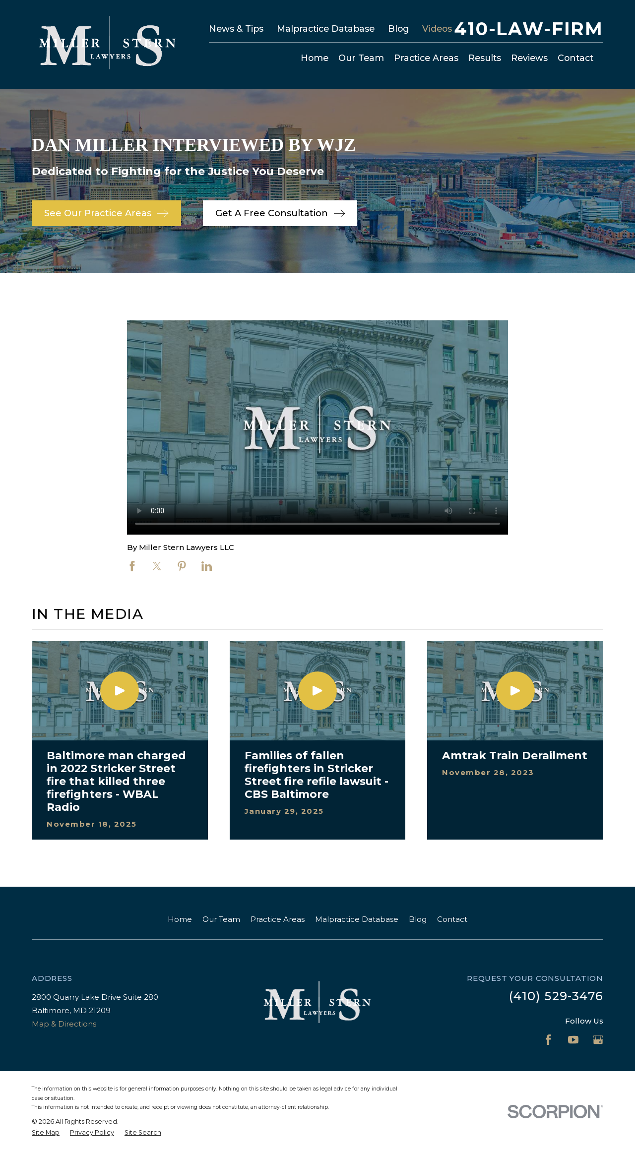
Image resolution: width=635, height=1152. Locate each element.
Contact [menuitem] (575, 58)
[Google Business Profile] (598, 1039)
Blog (398, 28)
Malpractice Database (326, 28)
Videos (437, 28)
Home (180, 919)
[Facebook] (548, 1039)
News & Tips (236, 28)
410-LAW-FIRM (528, 29)
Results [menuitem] (484, 58)
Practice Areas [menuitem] (426, 58)
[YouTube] (573, 1039)
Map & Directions (64, 1024)
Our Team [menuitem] (361, 58)
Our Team (221, 919)
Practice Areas (278, 919)
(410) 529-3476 (556, 996)
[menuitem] (46, 1133)
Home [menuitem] (314, 58)
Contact (452, 919)
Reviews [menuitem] (529, 58)
